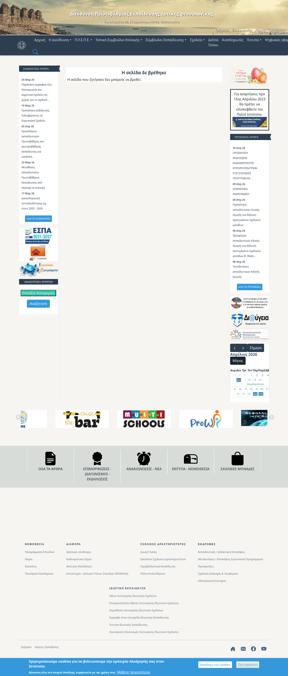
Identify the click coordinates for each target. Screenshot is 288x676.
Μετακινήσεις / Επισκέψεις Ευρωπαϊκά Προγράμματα (230, 559)
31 (244, 375)
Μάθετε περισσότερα (133, 672)
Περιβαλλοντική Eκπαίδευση (157, 566)
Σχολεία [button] (196, 40)
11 (267, 389)
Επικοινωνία (242, 30)
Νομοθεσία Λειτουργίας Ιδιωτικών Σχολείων (136, 610)
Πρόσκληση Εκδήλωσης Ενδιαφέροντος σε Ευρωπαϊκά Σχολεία (36, 115)
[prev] (234, 348)
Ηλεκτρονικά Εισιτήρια (212, 581)
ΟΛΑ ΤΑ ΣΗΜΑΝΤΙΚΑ (38, 218)
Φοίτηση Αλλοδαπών (79, 566)
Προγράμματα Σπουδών (39, 552)
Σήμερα (256, 347)
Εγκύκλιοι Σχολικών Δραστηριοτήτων (163, 559)
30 (239, 375)
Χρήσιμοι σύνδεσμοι (78, 552)
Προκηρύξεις (206, 566)
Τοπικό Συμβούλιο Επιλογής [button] (118, 40)
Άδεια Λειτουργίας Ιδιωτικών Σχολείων (133, 596)
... (49, 100)
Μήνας (238, 360)
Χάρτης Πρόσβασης (270, 30)
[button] (35, 51)
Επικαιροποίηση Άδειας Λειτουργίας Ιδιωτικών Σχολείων (144, 603)
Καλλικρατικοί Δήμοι (79, 559)
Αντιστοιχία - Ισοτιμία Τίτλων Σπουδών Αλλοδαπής (97, 573)
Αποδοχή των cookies (215, 665)
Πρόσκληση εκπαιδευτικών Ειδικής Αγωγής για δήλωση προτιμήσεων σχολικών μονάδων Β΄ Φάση (246, 246)
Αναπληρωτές (232, 40)
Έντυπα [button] (253, 40)
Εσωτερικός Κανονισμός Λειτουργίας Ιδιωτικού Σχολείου (143, 632)
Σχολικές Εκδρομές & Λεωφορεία (218, 573)
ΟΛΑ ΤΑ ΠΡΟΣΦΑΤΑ (249, 287)
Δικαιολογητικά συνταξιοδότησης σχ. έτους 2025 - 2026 (34, 203)
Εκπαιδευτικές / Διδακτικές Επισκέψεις (221, 552)
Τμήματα (222, 30)
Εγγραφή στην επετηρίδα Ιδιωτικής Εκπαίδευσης (139, 617)
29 (233, 375)
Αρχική (40, 40)
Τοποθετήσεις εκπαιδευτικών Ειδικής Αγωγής (246, 272)
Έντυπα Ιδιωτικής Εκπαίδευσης (128, 625)
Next (271, 419)
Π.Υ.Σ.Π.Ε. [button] (82, 40)
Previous (17, 419)
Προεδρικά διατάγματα (39, 573)
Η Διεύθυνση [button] (59, 40)
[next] (243, 348)
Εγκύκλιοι (31, 566)
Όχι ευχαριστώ (247, 664)
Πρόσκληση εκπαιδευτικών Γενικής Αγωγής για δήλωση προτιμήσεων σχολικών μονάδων (246, 215)
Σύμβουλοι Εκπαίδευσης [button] (165, 40)
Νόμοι (29, 559)
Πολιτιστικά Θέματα (152, 573)
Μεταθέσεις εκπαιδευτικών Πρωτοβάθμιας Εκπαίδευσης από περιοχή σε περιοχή (34, 177)
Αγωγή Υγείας (148, 552)
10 (261, 389)
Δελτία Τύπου (213, 42)
